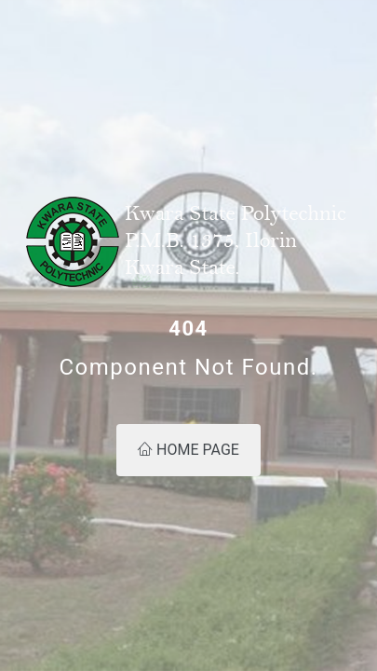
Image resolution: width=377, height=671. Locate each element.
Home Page (188, 450)
